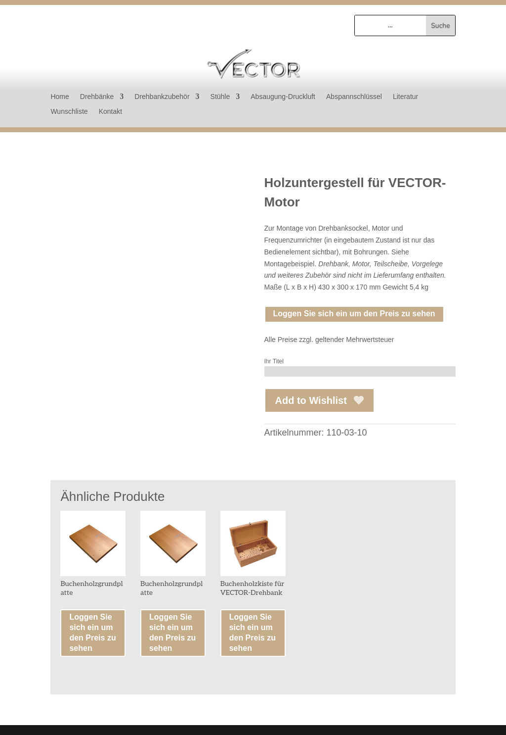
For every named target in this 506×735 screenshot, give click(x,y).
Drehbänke (97, 96)
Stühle (220, 96)
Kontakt (110, 111)
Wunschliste (68, 111)
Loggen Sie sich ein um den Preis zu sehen (354, 313)
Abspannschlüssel (354, 96)
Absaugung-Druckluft (283, 96)
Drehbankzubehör (161, 96)
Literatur (405, 96)
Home (59, 96)
